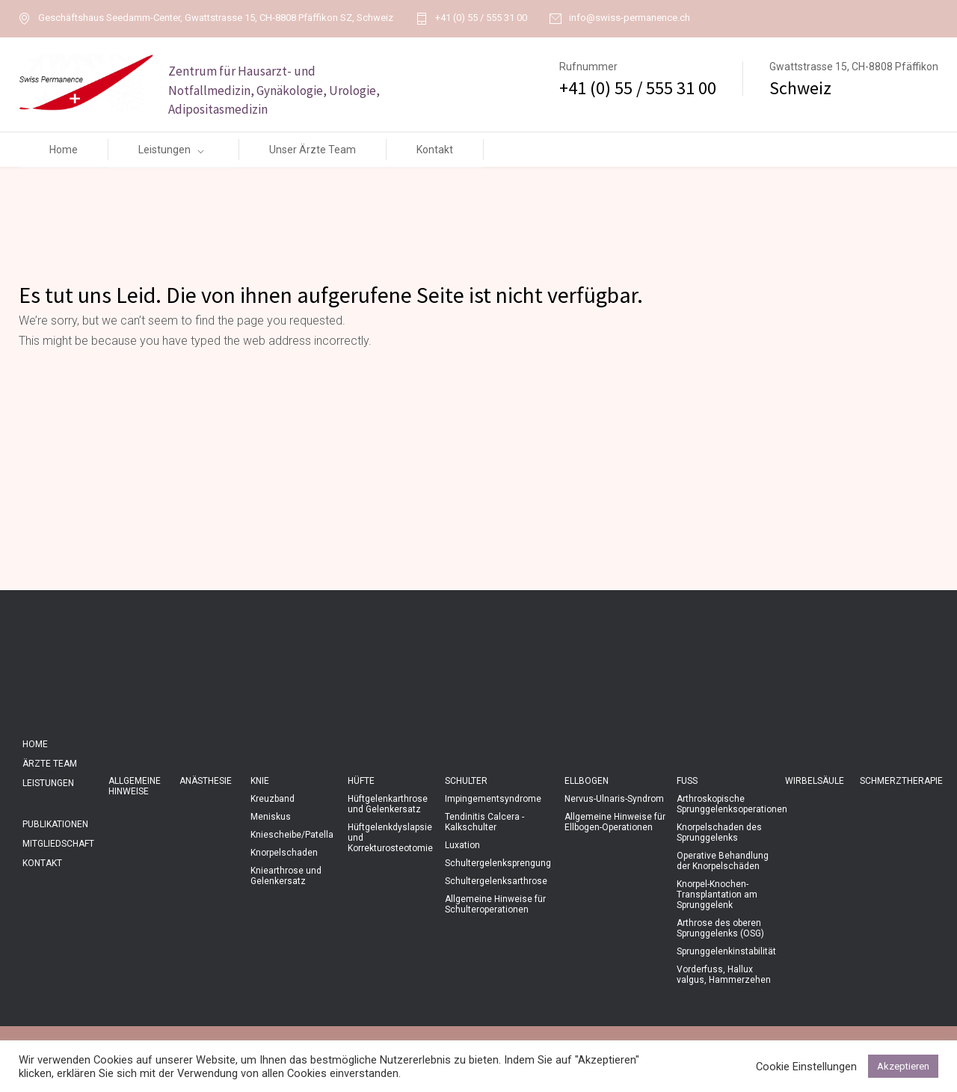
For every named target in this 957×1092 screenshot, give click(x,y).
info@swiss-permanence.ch (629, 18)
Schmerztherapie (901, 781)
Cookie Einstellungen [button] (806, 1066)
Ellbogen (586, 781)
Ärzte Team (49, 763)
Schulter (466, 781)
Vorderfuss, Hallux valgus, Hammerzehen (724, 974)
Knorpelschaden (284, 852)
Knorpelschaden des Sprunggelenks (719, 832)
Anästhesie (205, 781)
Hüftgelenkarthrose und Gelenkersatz (388, 804)
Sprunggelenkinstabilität (726, 951)
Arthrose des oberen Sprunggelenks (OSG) (720, 928)
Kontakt (434, 150)
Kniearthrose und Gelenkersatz (285, 875)
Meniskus (270, 817)
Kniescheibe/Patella (291, 834)
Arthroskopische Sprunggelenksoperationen (732, 804)
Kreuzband (272, 799)
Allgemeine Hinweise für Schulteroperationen (495, 904)
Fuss (687, 781)
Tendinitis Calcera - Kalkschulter (484, 822)
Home (63, 150)
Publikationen (55, 824)
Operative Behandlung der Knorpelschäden (723, 860)
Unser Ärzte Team (312, 150)
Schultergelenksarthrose (496, 881)
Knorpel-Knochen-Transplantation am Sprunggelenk (717, 894)
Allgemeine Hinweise (134, 786)
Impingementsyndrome (493, 799)
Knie (259, 781)
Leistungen (164, 150)
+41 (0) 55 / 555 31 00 (481, 18)
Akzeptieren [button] (903, 1066)
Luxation (462, 845)
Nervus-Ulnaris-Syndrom (614, 799)
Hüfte (361, 781)
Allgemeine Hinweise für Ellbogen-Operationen (614, 822)
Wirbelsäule (814, 781)
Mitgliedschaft (58, 843)
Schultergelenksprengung (498, 863)
